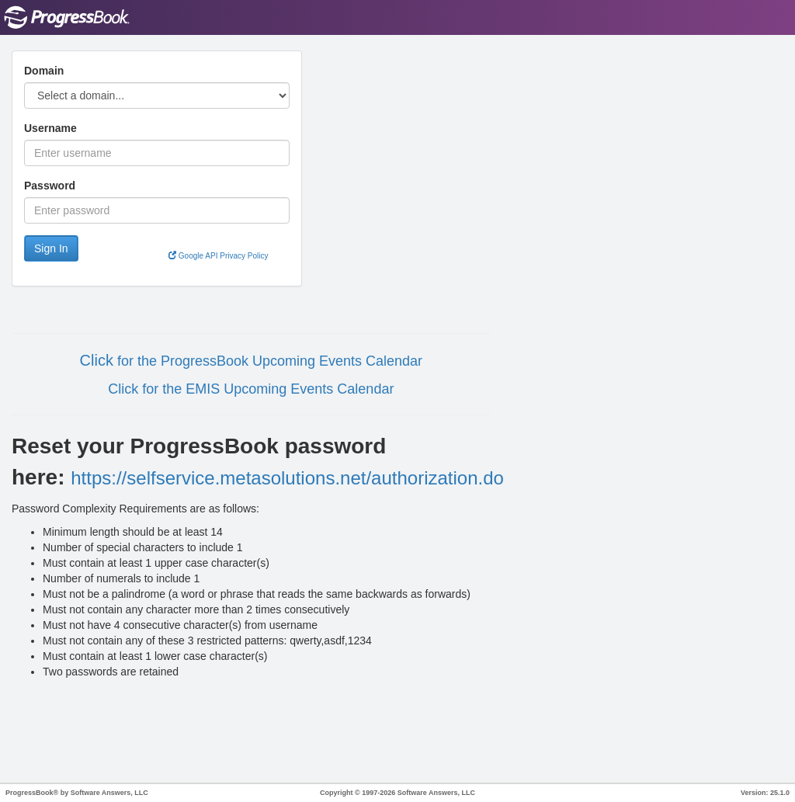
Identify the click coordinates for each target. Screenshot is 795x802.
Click (96, 360)
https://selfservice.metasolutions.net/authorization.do (287, 477)
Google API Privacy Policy (218, 256)
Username (50, 128)
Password (49, 185)
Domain (44, 70)
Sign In (51, 248)
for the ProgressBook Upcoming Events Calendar (267, 361)
